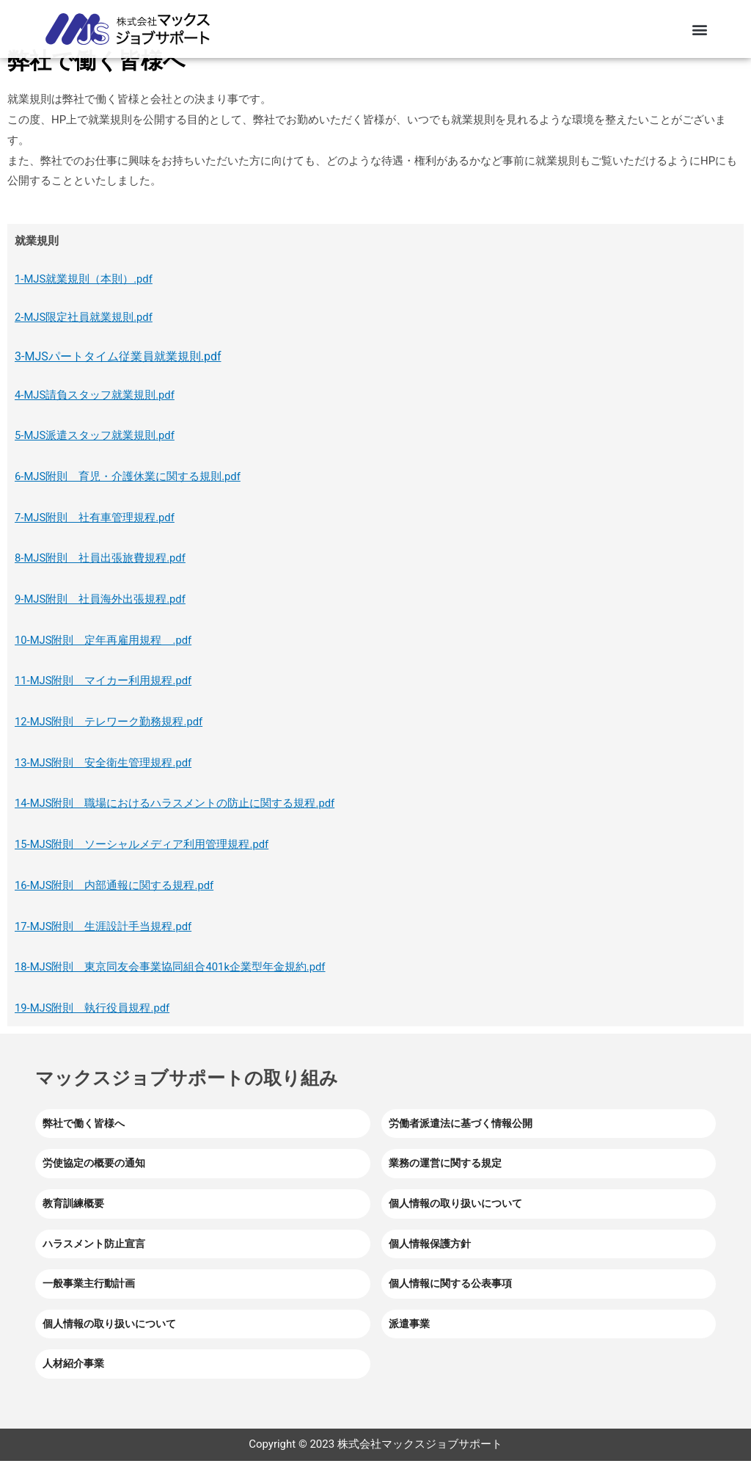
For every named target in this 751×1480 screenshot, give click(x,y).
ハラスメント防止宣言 (94, 1263)
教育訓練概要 (73, 1222)
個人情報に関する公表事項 (450, 1302)
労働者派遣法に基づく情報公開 (460, 1142)
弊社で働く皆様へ (84, 1142)
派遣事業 (409, 1343)
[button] (699, 29)
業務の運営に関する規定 (445, 1183)
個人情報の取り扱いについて (455, 1222)
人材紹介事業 (73, 1383)
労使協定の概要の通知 (94, 1183)
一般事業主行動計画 (89, 1302)
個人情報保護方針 (430, 1263)
